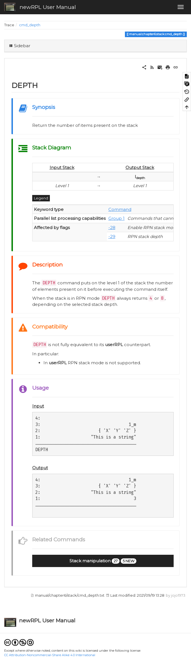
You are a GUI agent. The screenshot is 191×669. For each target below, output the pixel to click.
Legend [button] (41, 198)
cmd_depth (29, 25)
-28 (111, 227)
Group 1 (116, 218)
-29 (111, 236)
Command (119, 209)
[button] (103, 561)
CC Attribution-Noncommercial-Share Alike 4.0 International (49, 655)
